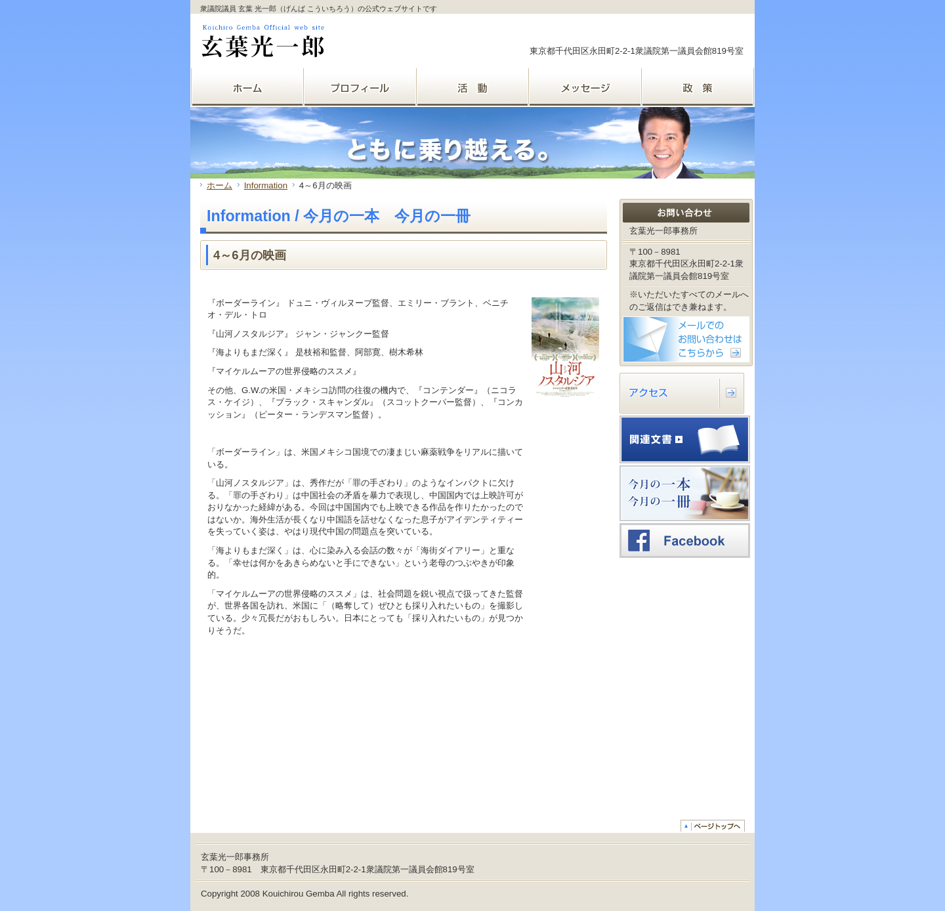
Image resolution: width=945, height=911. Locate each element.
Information (265, 185)
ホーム (219, 185)
